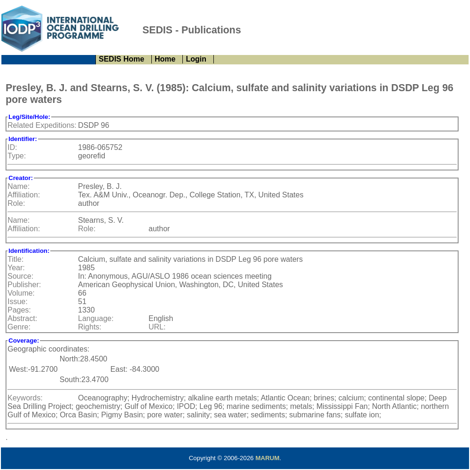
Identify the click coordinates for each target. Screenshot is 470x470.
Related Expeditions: (42, 125)
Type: (17, 156)
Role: (16, 203)
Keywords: (25, 398)
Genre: (19, 327)
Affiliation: (24, 195)
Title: (16, 259)
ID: (12, 147)
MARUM (267, 458)
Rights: (90, 327)
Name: (19, 186)
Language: (96, 318)
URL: (157, 327)
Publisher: (24, 285)
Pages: (19, 310)
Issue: (18, 302)
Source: (20, 276)
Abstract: (22, 318)
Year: (16, 268)
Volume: (21, 293)
